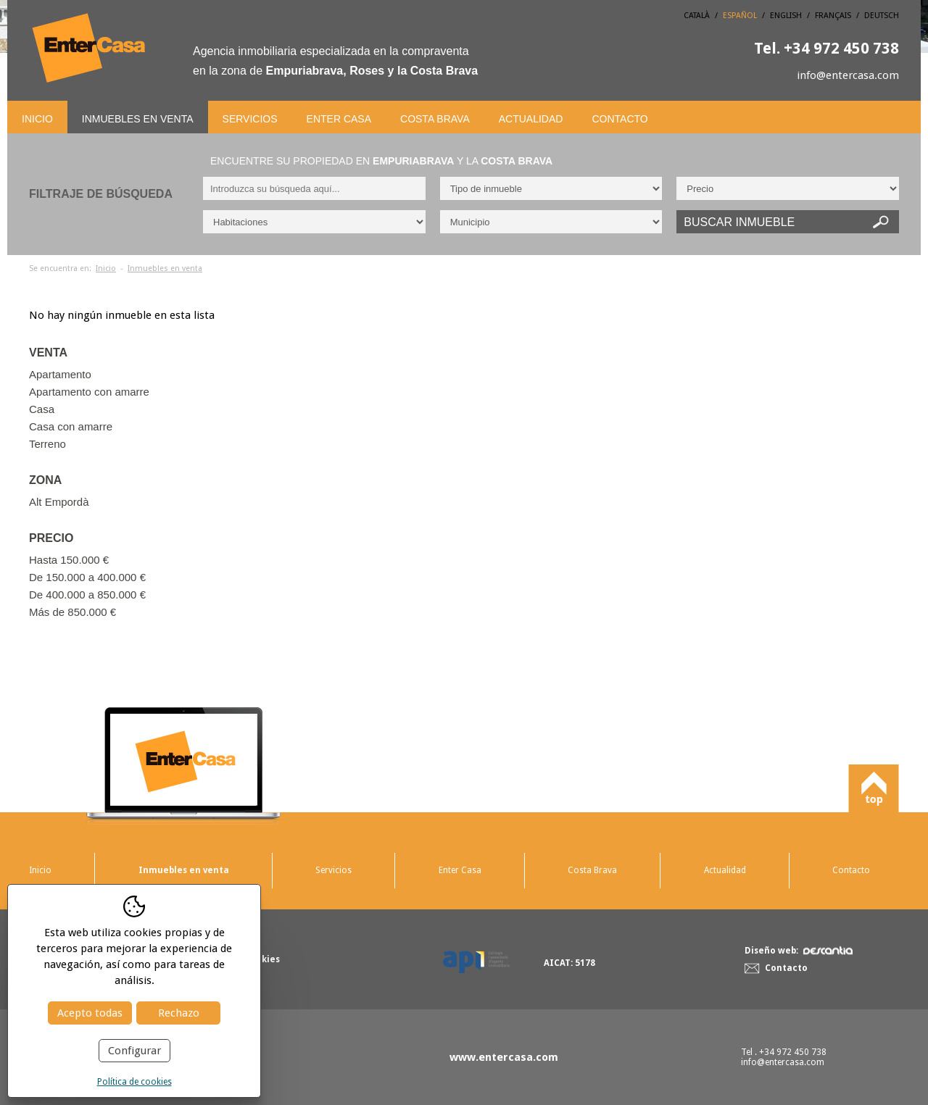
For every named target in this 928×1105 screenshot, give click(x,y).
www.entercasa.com (504, 1057)
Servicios (250, 119)
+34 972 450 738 (826, 48)
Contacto (619, 119)
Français (833, 15)
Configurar (134, 1050)
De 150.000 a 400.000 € (87, 577)
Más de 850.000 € (72, 612)
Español (740, 15)
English (786, 15)
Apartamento (60, 374)
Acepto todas (90, 1012)
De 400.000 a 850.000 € (87, 594)
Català (697, 15)
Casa (41, 409)
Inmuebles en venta (138, 119)
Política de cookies (134, 1082)
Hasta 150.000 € (69, 560)
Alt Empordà (59, 502)
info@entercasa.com (848, 75)
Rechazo (178, 1012)
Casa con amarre (70, 426)
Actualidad (531, 119)
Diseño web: (799, 951)
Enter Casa (339, 119)
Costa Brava (435, 119)
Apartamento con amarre (89, 391)
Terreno (47, 444)
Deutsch (881, 15)
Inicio (37, 119)
